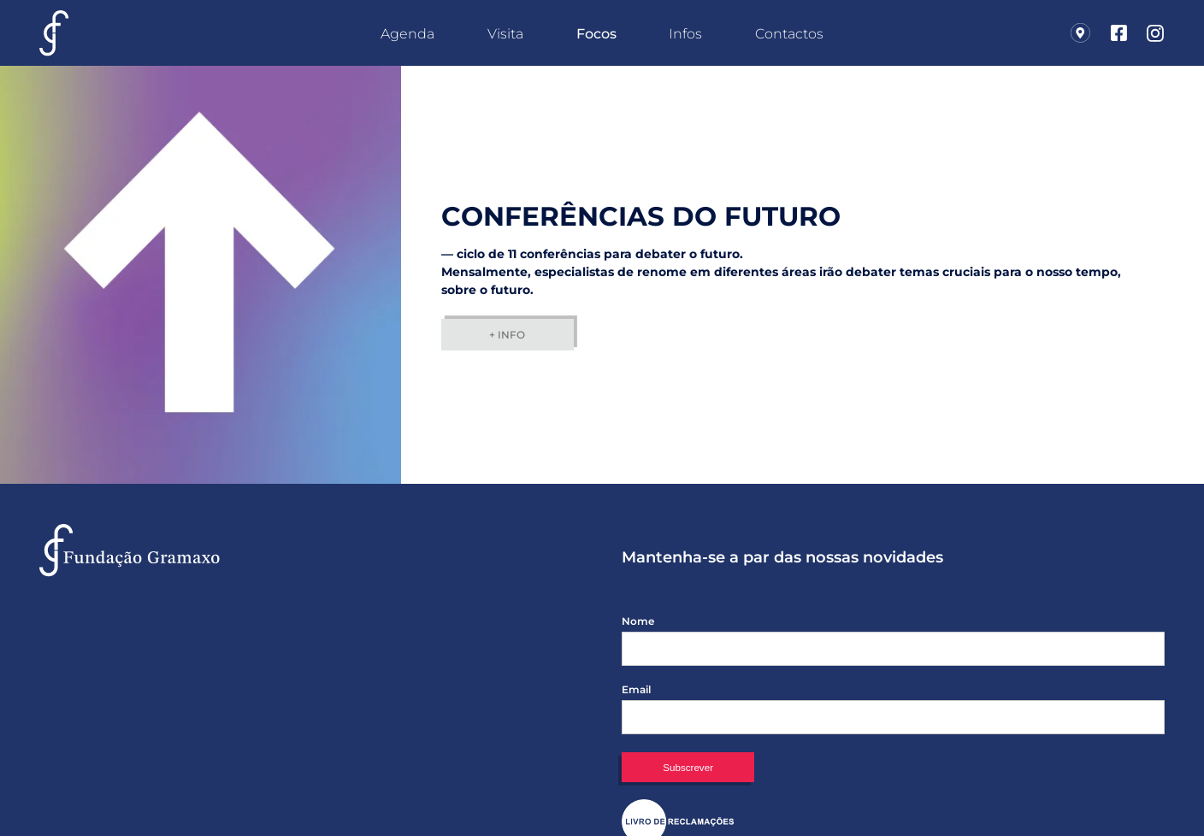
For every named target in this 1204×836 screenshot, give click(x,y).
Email (636, 690)
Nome (638, 621)
